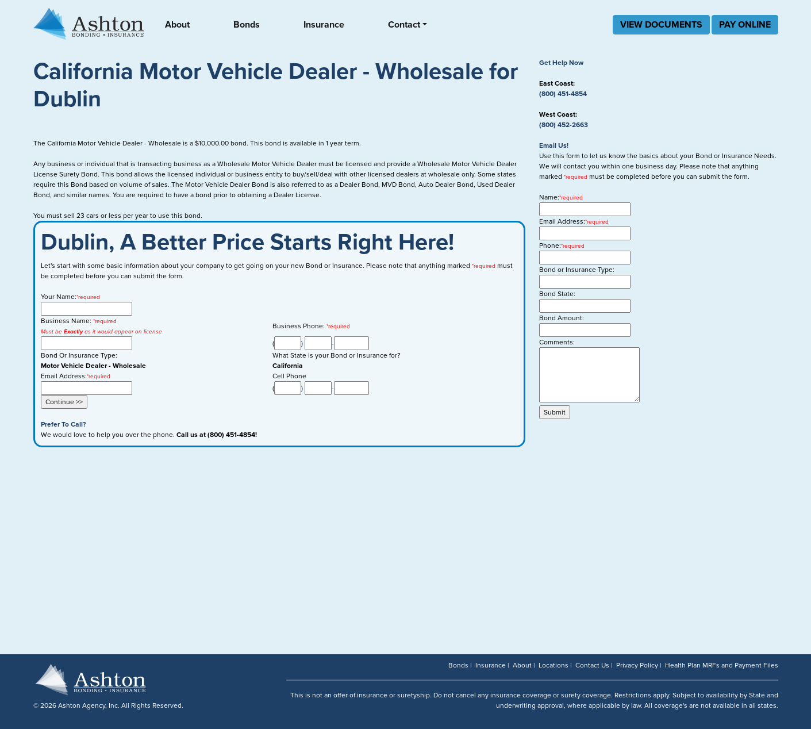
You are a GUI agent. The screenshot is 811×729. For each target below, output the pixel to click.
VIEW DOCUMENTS (661, 24)
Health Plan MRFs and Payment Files (721, 665)
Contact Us (592, 665)
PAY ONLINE (745, 24)
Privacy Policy (637, 665)
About (177, 24)
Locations (553, 665)
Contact (404, 24)
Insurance (323, 24)
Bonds (246, 24)
